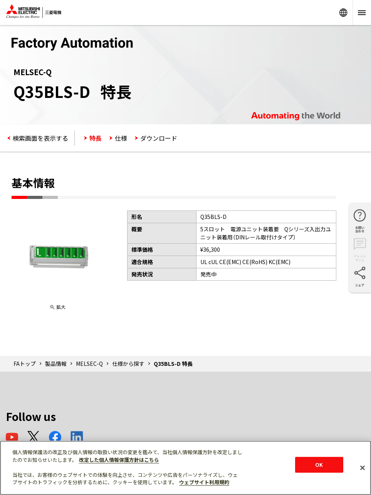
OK (319, 464)
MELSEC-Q (89, 363)
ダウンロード (158, 138)
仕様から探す (128, 363)
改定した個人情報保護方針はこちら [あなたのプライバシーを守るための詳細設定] (119, 459)
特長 (95, 138)
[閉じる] (362, 467)
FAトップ (24, 363)
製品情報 (56, 363)
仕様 (121, 138)
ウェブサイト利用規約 (204, 482)
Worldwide (343, 12)
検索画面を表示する (40, 138)
